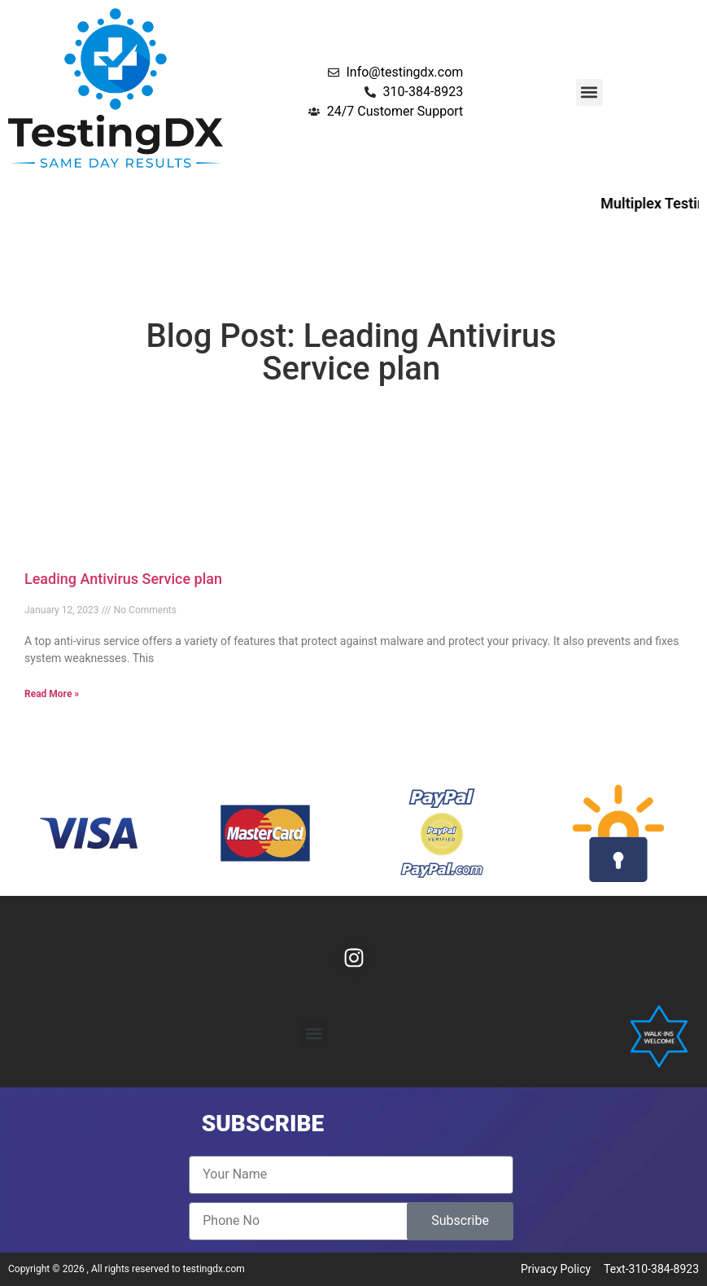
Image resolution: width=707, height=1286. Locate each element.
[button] (589, 92)
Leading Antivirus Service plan (123, 578)
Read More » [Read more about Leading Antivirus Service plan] (51, 694)
